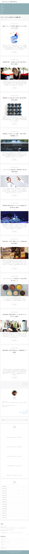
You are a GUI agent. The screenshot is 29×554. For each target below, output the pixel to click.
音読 (14, 101)
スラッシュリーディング (14, 282)
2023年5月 (3, 486)
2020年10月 (4, 497)
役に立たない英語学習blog (12, 551)
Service (2, 13)
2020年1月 (3, 517)
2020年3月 (3, 513)
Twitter (27, 534)
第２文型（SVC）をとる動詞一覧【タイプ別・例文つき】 (14, 456)
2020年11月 (4, 495)
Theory (2, 11)
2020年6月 (3, 506)
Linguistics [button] (2, 8)
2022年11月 (4, 488)
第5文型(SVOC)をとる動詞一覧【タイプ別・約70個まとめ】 (14, 437)
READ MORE (14, 159)
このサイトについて (25, 411)
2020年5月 (3, 508)
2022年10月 (4, 490)
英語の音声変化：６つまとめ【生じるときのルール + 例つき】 (14, 475)
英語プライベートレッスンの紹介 (23, 412)
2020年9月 (3, 499)
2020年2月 (3, 515)
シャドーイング (14, 173)
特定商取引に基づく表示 (12, 552)
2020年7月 (3, 504)
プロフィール (2, 5)
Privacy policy (17, 552)
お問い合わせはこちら (25, 413)
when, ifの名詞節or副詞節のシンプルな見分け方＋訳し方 (14, 465)
